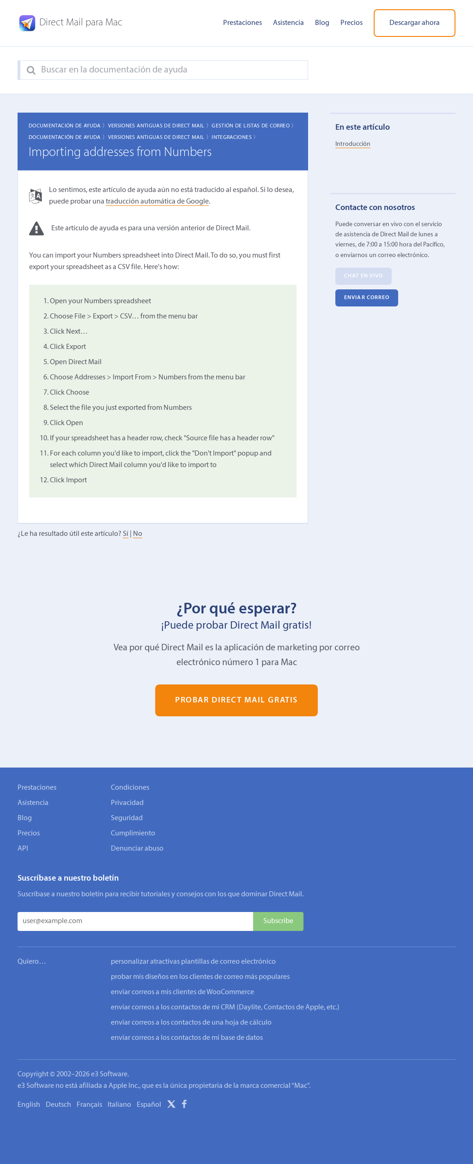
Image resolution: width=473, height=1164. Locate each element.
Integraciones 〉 (235, 137)
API (23, 848)
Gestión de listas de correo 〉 (254, 126)
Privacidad (127, 803)
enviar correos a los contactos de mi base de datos (187, 1038)
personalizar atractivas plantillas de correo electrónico (193, 962)
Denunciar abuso (137, 848)
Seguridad (127, 818)
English (29, 1105)
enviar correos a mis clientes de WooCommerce (182, 992)
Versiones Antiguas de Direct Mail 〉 (160, 126)
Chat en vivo (363, 276)
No (137, 534)
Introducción (352, 144)
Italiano (119, 1105)
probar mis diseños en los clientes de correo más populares (200, 977)
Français (89, 1105)
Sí (125, 534)
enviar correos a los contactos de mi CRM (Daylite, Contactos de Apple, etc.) (225, 1007)
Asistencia (288, 23)
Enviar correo (366, 297)
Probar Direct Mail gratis (236, 700)
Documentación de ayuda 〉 (68, 126)
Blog (322, 23)
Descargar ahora (414, 23)
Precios (351, 23)
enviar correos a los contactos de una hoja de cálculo (191, 1022)
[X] (171, 1105)
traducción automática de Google (157, 201)
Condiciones (130, 788)
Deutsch (58, 1105)
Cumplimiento (133, 833)
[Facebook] (184, 1105)
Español (149, 1105)
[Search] (31, 70)
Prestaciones (242, 23)
